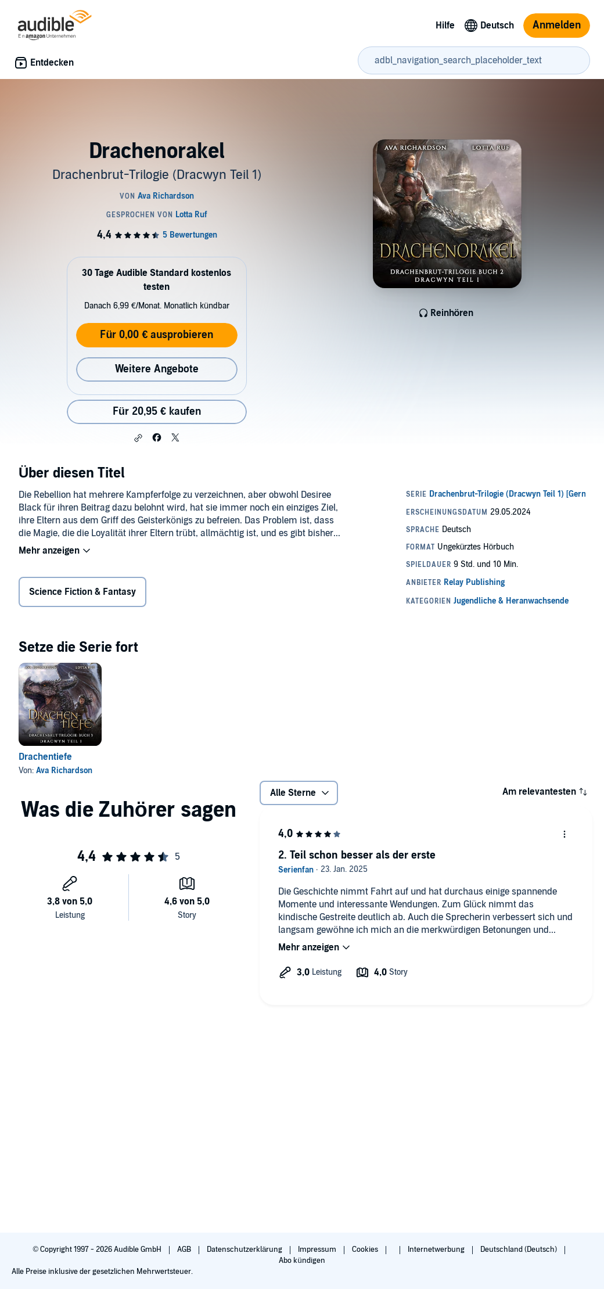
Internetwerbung (437, 1249)
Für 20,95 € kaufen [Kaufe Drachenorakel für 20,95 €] (157, 411)
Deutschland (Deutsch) (519, 1249)
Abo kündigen (302, 1260)
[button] (138, 438)
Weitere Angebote (157, 369)
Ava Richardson (64, 770)
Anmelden (557, 25)
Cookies (366, 1249)
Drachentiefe (45, 757)
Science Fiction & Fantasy (82, 592)
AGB (185, 1249)
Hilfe (445, 25)
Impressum (318, 1249)
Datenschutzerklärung (245, 1249)
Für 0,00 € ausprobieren (156, 335)
